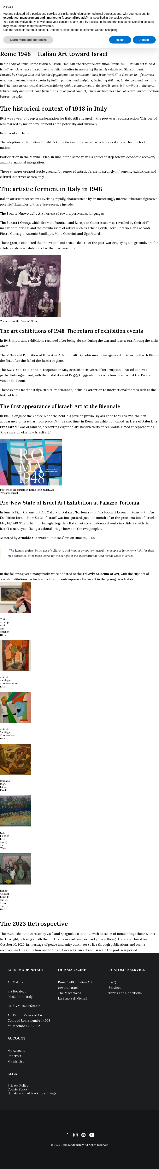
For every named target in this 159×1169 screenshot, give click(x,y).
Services (114, 988)
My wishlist (15, 1061)
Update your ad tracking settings (31, 1093)
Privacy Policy (17, 1085)
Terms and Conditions (125, 993)
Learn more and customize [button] (28, 39)
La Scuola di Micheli (72, 998)
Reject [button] (120, 39)
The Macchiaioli (69, 993)
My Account (16, 1051)
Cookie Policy (17, 1089)
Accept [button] (144, 39)
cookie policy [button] (121, 17)
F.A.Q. (112, 982)
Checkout (14, 1056)
